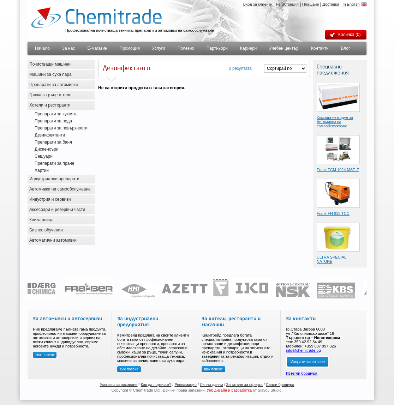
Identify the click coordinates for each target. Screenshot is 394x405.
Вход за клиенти (258, 4)
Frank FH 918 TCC (333, 213)
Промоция (130, 48)
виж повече (44, 355)
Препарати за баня (53, 142)
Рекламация (185, 384)
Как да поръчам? (156, 384)
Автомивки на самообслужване (60, 189)
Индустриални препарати (54, 178)
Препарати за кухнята (56, 113)
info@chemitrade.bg (303, 350)
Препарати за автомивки (53, 84)
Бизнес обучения (46, 230)
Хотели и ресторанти (50, 105)
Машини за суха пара (50, 74)
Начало (42, 48)
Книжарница (41, 219)
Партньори (217, 48)
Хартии (42, 170)
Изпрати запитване (308, 361)
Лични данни (211, 384)
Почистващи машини (50, 64)
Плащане (310, 4)
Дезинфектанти (50, 135)
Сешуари (44, 156)
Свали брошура (280, 384)
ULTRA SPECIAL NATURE (331, 259)
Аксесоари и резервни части (57, 209)
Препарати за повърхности (61, 128)
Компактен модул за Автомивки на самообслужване (335, 121)
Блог (345, 48)
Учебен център (284, 48)
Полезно (186, 48)
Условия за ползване (119, 384)
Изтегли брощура (301, 373)
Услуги (158, 48)
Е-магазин (97, 48)
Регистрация (287, 4)
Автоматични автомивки (53, 240)
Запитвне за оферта (244, 384)
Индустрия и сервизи (50, 199)
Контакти (320, 48)
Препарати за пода (53, 121)
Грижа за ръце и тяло (50, 94)
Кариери (248, 48)
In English (350, 4)
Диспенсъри (47, 149)
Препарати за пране (54, 163)
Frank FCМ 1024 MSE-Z (338, 170)
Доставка (330, 4)
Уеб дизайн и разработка (229, 390)
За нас (68, 48)
